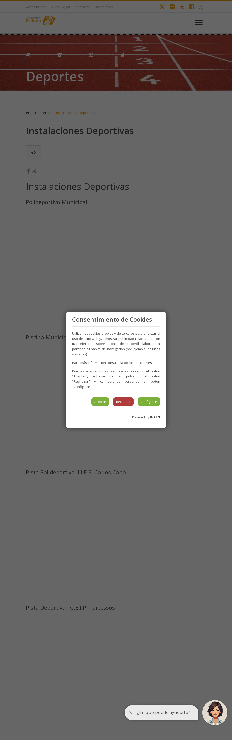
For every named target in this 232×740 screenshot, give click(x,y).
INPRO (155, 417)
